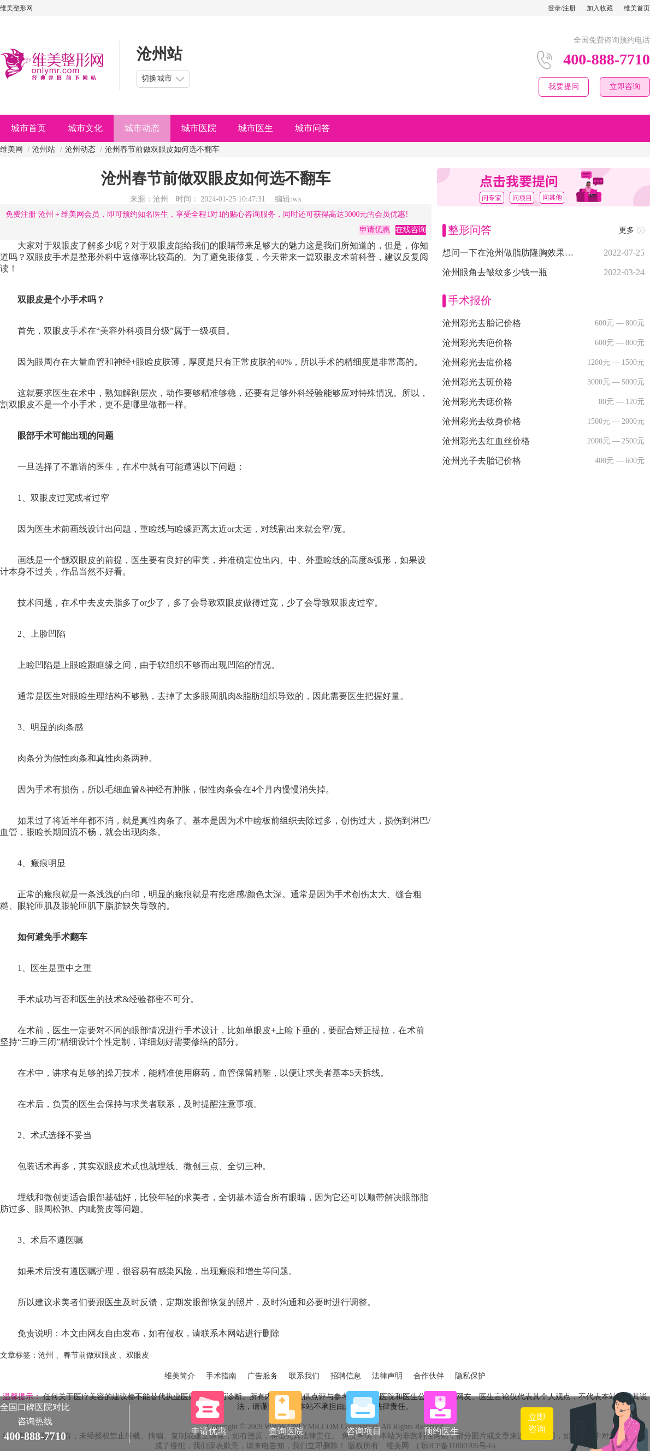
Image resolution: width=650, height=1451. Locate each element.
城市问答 (312, 128)
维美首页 (637, 8)
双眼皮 (137, 1355)
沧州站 (43, 149)
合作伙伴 (428, 1376)
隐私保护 (470, 1376)
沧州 (46, 1355)
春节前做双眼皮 (90, 1355)
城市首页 (28, 128)
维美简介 (179, 1376)
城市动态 (142, 128)
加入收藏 (600, 8)
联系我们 (304, 1376)
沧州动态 (80, 149)
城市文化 (85, 128)
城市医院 (198, 128)
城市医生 (255, 128)
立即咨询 (625, 86)
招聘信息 (345, 1376)
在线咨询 (410, 230)
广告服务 (262, 1376)
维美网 (11, 149)
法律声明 (387, 1376)
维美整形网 (16, 8)
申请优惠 (374, 230)
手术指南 (221, 1376)
